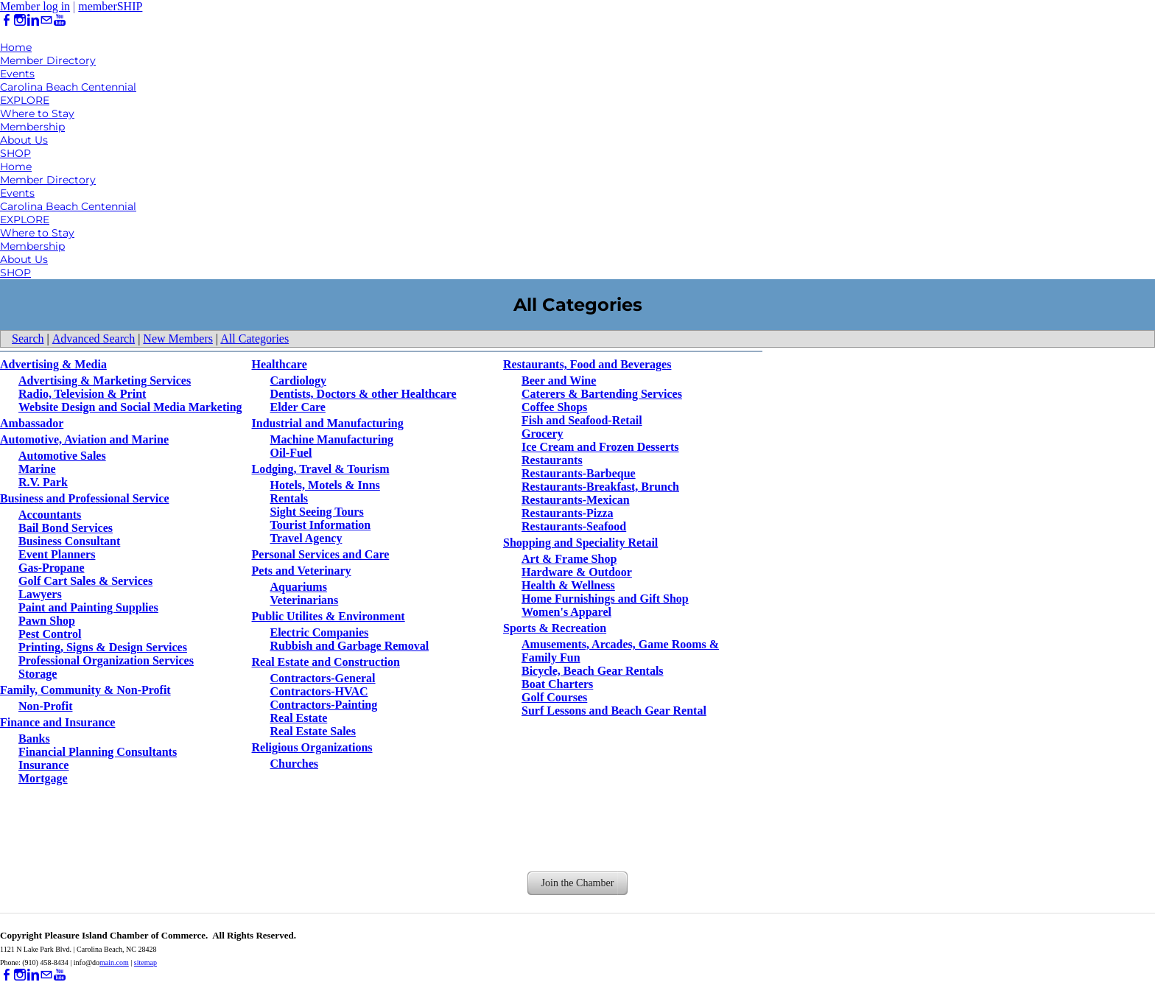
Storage (37, 673)
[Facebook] (7, 20)
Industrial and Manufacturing (328, 423)
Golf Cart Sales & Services (85, 581)
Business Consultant (69, 541)
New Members (178, 338)
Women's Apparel (566, 612)
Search (28, 338)
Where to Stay (37, 113)
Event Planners (56, 554)
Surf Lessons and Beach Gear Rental (614, 710)
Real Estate (299, 718)
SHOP (15, 153)
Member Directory (48, 60)
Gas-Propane (51, 567)
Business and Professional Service (84, 498)
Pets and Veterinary (301, 570)
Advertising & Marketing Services (104, 380)
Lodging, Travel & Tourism (321, 469)
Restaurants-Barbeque (579, 473)
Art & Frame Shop (569, 559)
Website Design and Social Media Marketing (130, 407)
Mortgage (43, 778)
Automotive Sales (62, 455)
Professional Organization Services (106, 660)
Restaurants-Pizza (567, 513)
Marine (37, 469)
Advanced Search (93, 338)
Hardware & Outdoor (577, 572)
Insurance (43, 765)
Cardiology (298, 380)
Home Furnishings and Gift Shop (605, 598)
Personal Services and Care (321, 554)
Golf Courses (554, 697)
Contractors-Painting (324, 704)
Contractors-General (323, 678)
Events (17, 73)
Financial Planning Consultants (97, 752)
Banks (34, 738)
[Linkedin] (33, 20)
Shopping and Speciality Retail (580, 542)
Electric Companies (319, 632)
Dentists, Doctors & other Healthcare (363, 393)
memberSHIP (110, 6)
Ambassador (31, 423)
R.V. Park (43, 482)
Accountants (49, 514)
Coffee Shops (554, 407)
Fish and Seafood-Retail (582, 420)
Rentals (289, 498)
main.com (114, 962)
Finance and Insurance (57, 722)
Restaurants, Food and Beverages (587, 364)
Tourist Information (320, 525)
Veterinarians (304, 600)
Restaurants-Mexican (576, 500)
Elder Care (298, 407)
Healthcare (279, 364)
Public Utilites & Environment (328, 616)
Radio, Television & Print (82, 393)
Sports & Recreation (554, 628)
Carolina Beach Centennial (68, 87)
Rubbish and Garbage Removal (349, 645)
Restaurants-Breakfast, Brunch (600, 486)
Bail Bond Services (65, 528)
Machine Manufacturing (332, 439)
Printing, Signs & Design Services (102, 647)
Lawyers (40, 594)
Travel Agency (306, 538)
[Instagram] (20, 20)
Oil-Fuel (291, 452)
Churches (294, 763)
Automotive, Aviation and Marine (84, 439)
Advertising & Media (53, 364)
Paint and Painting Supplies (88, 607)
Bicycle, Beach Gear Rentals (593, 670)
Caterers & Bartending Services (602, 393)
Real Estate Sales (313, 731)
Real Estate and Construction (326, 662)
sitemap (145, 962)
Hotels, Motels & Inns (325, 485)
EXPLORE (24, 100)
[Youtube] (60, 20)
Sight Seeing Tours (317, 511)
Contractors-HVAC (319, 691)
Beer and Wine (559, 380)
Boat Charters (557, 684)
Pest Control (49, 634)
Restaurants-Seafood (574, 526)
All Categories (254, 338)
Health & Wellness (568, 585)
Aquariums (298, 587)
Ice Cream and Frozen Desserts (600, 447)
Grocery (543, 433)
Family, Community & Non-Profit (85, 690)
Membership (32, 126)
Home (16, 47)
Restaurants (552, 460)
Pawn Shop (46, 620)
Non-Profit (45, 706)
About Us (24, 140)
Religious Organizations (312, 747)
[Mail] (46, 20)
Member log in (35, 6)
